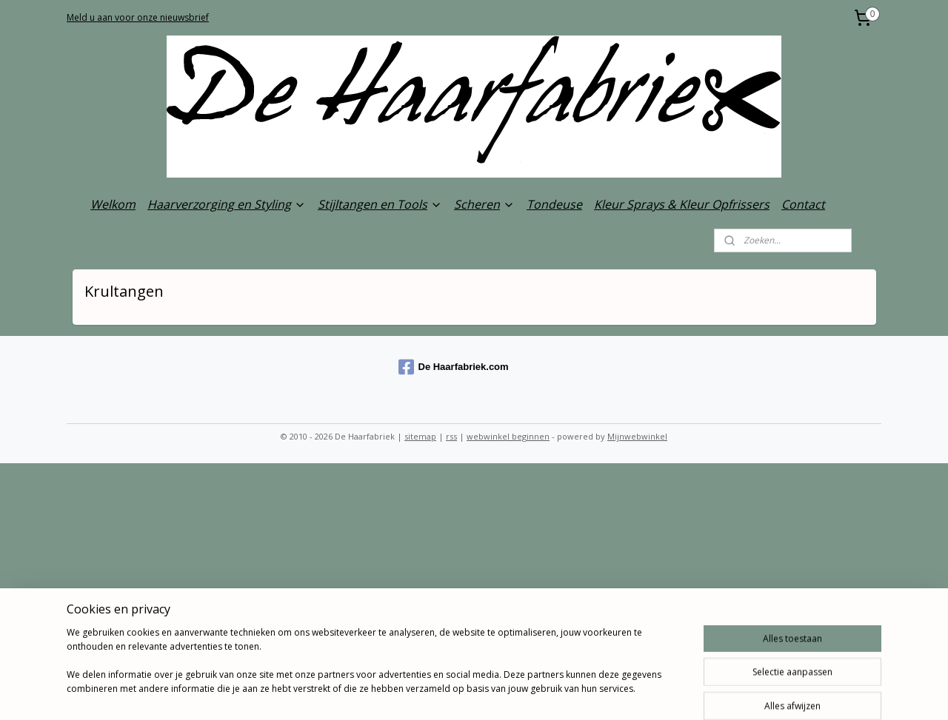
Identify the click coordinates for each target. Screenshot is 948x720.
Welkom (113, 204)
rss (451, 436)
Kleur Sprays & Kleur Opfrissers (682, 204)
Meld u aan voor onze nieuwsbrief (138, 17)
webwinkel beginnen (508, 436)
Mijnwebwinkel (637, 436)
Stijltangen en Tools (380, 204)
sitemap (420, 436)
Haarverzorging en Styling (226, 204)
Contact (803, 204)
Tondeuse (554, 204)
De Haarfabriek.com (453, 367)
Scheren (484, 204)
